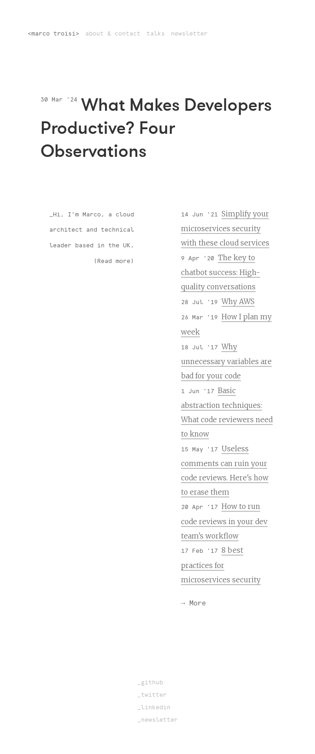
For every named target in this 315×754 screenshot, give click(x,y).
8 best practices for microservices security (221, 565)
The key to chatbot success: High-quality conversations (220, 272)
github (152, 682)
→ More (193, 602)
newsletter (189, 33)
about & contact (112, 33)
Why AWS (238, 301)
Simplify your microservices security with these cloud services (225, 228)
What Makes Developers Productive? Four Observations (156, 127)
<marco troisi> (53, 33)
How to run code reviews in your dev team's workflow (224, 521)
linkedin (155, 707)
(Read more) (113, 261)
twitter (154, 695)
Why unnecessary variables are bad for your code (226, 361)
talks (155, 33)
